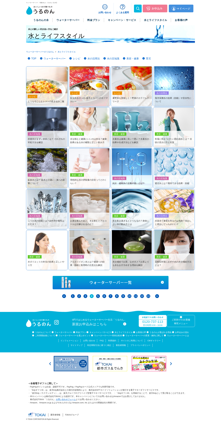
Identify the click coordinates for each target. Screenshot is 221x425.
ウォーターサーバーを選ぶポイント (75, 335)
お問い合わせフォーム (66, 399)
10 (129, 296)
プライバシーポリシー (140, 345)
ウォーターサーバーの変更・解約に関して (144, 335)
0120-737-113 (152, 322)
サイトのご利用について (132, 340)
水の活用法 (93, 58)
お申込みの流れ (182, 332)
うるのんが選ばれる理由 (160, 332)
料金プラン (81, 332)
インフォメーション (69, 340)
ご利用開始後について (45, 335)
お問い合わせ (89, 340)
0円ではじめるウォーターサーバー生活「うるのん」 (99, 322)
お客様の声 (141, 332)
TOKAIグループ (72, 415)
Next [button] (171, 363)
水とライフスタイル (124, 332)
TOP (33, 58)
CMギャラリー (154, 340)
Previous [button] (50, 363)
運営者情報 (55, 415)
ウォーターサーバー (55, 58)
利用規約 (112, 340)
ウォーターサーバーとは (178, 335)
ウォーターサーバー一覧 (111, 282)
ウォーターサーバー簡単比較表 (108, 335)
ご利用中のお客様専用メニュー (181, 322)
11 (135, 296)
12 (142, 296)
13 (148, 296)
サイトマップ (77, 345)
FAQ (102, 340)
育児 (148, 58)
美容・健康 (132, 58)
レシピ (76, 58)
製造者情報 (121, 345)
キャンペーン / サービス (100, 332)
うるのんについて (43, 332)
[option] (71, 363)
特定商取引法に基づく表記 (99, 345)
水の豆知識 (113, 58)
